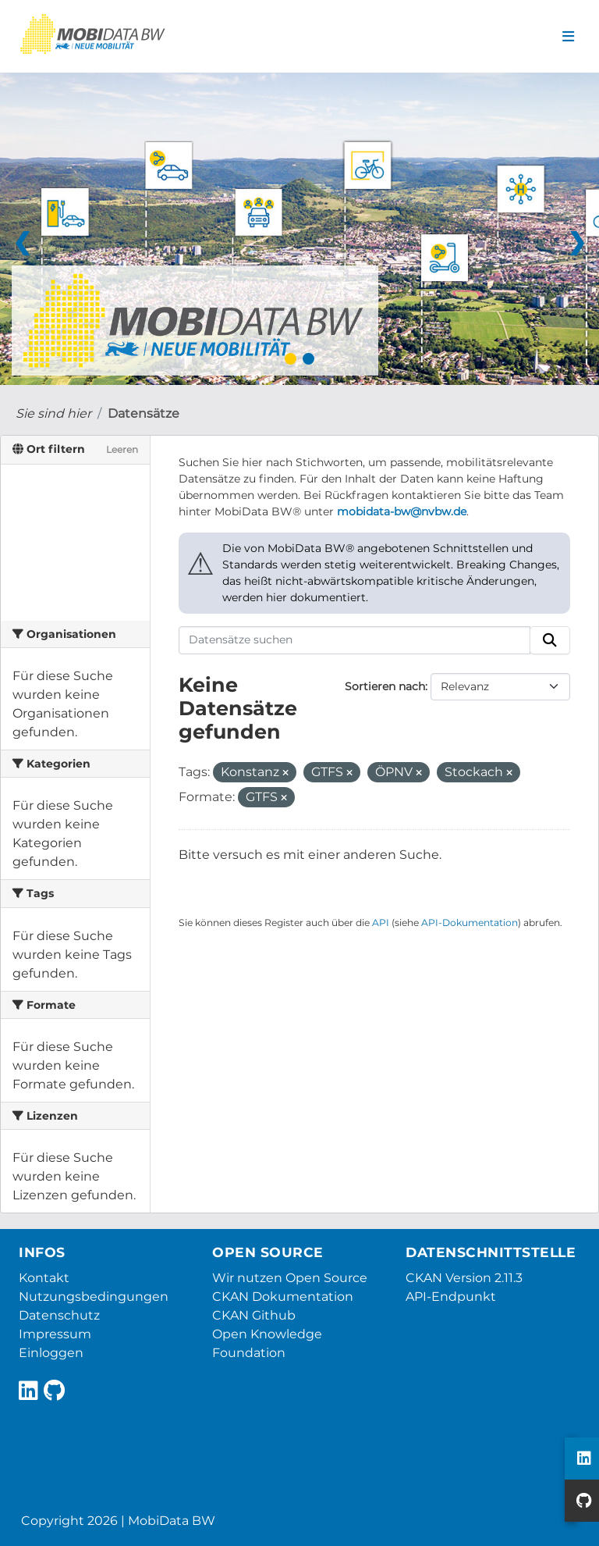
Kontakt (44, 1277)
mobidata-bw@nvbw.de (401, 511)
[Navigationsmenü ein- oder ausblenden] (568, 37)
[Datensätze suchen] (355, 640)
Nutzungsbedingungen (93, 1296)
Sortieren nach (385, 686)
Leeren (122, 449)
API (380, 922)
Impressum (55, 1334)
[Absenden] (550, 640)
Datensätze (143, 413)
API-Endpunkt (451, 1296)
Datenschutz (59, 1315)
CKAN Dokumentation (282, 1296)
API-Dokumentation (469, 922)
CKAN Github (254, 1315)
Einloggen (51, 1352)
